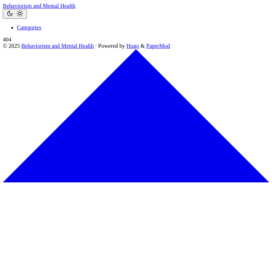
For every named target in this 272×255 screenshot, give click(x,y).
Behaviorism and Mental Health (39, 6)
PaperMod (158, 46)
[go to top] (136, 180)
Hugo (132, 46)
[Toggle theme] (15, 14)
